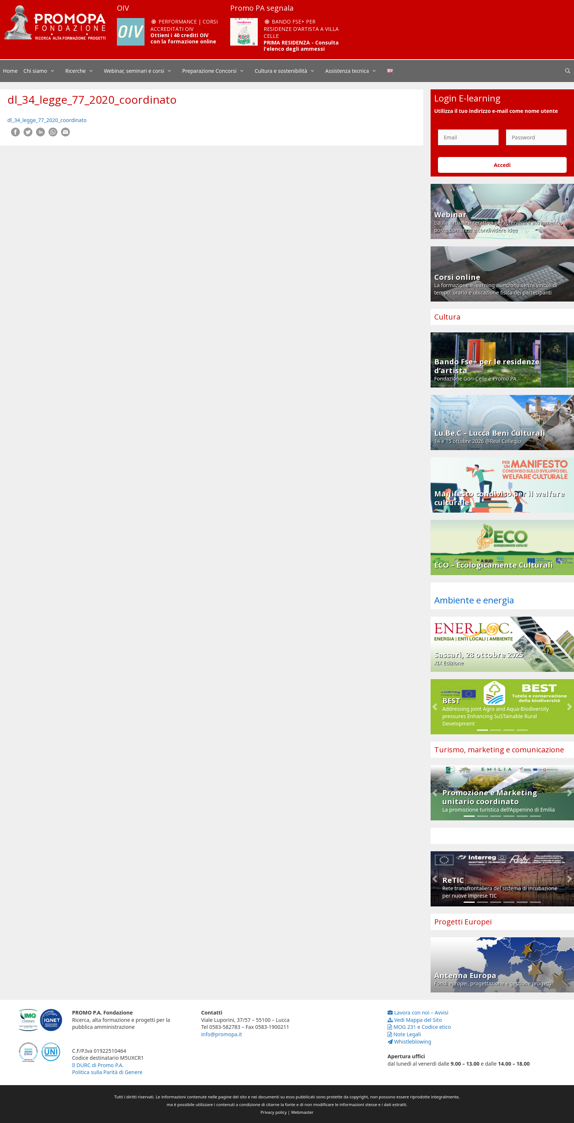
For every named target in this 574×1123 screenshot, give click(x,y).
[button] (435, 706)
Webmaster (302, 1112)
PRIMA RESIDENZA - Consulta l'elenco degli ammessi (301, 45)
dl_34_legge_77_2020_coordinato (46, 120)
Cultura (447, 317)
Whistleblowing (409, 1041)
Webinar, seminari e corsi (141, 71)
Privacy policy (274, 1112)
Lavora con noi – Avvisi (418, 1012)
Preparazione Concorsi (217, 71)
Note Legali (404, 1034)
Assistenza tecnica (354, 71)
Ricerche (83, 71)
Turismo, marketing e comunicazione (499, 750)
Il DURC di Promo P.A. (98, 1065)
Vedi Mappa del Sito (415, 1019)
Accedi (502, 164)
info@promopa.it (221, 1034)
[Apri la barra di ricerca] (567, 71)
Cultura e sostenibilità (288, 71)
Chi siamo (43, 71)
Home (10, 70)
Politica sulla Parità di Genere (107, 1072)
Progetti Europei (463, 922)
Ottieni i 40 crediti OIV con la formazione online (183, 38)
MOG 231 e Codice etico (419, 1026)
